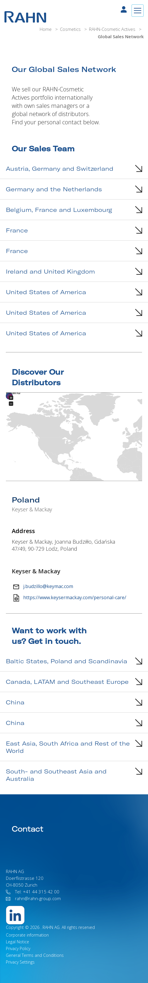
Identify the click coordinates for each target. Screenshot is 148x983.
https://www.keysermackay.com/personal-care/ (70, 598)
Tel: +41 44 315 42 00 (32, 892)
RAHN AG (51, 927)
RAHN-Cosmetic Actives (113, 29)
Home (46, 29)
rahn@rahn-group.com (33, 898)
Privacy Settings (20, 962)
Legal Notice (17, 942)
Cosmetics (71, 29)
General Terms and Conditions (35, 955)
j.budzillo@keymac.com (43, 586)
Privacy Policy (18, 948)
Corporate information (27, 935)
